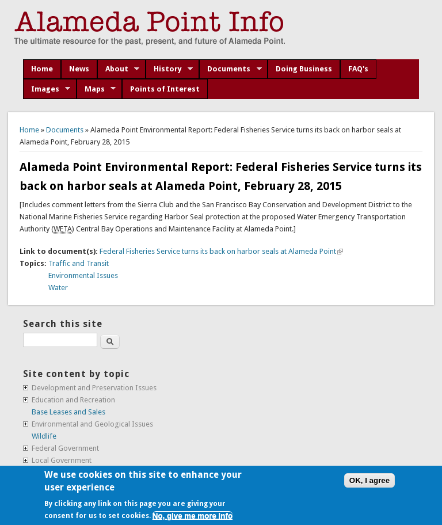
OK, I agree (369, 480)
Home (42, 68)
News (79, 68)
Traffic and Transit (78, 263)
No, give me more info (193, 515)
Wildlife (44, 436)
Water (58, 287)
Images (47, 89)
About (118, 69)
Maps (96, 89)
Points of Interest (165, 89)
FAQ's (358, 68)
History (169, 69)
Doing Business (304, 68)
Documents (230, 69)
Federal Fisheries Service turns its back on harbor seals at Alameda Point (221, 251)
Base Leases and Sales (68, 412)
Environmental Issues (83, 275)
